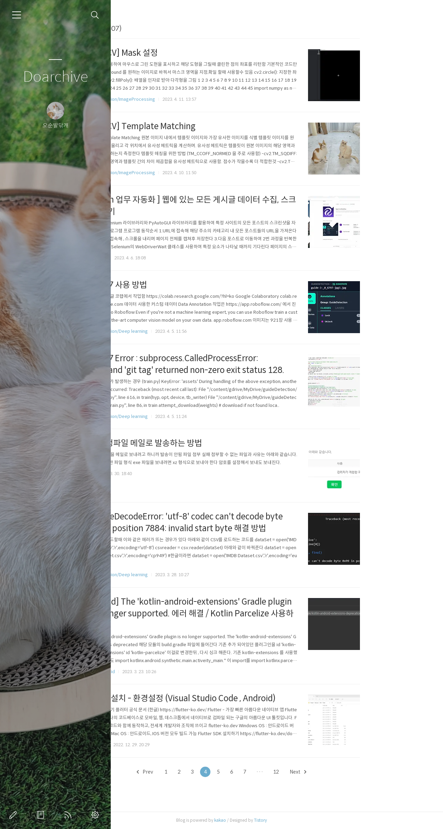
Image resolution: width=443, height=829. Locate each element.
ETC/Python (146, 258)
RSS (69, 815)
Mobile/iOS (145, 745)
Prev (196, 772)
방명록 (42, 815)
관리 (96, 815)
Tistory (311, 820)
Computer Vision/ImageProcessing (170, 99)
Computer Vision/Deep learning (166, 331)
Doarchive (55, 77)
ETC (138, 473)
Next (349, 772)
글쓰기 (14, 815)
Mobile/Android (150, 672)
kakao (271, 820)
